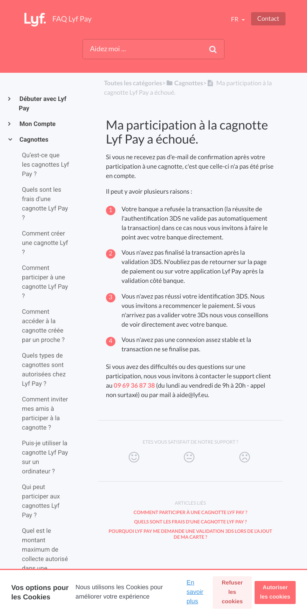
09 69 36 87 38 (134, 385)
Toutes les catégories (133, 83)
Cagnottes (33, 139)
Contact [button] (268, 18)
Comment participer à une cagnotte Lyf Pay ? (191, 512)
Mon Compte (37, 124)
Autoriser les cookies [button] (275, 592)
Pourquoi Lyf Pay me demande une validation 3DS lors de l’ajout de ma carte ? (190, 534)
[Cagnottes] (184, 83)
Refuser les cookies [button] (232, 592)
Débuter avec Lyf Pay (42, 103)
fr (235, 19)
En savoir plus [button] (195, 592)
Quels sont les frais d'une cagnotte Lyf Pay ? (190, 522)
